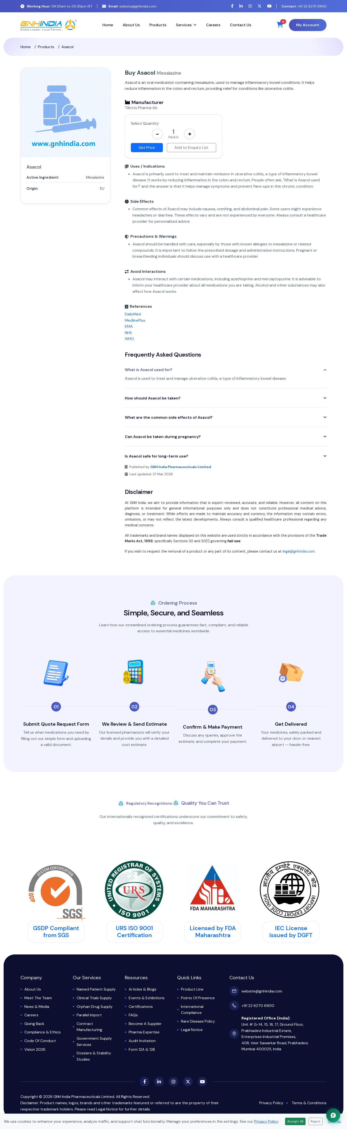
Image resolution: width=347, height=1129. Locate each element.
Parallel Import (89, 1015)
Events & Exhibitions (147, 997)
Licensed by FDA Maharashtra (213, 931)
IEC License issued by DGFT (291, 931)
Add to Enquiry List (191, 147)
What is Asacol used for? (148, 369)
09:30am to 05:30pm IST (56, 6)
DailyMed (133, 314)
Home (107, 24)
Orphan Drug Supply (95, 1006)
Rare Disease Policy (198, 1021)
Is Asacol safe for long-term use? (156, 456)
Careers (213, 24)
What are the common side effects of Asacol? (169, 417)
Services (184, 24)
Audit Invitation (142, 1040)
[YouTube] (269, 6)
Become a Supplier (145, 1023)
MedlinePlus (135, 320)
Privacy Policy (271, 1102)
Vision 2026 (34, 1049)
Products (157, 24)
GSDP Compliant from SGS (56, 931)
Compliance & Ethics (42, 1032)
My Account (307, 24)
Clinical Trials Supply (94, 997)
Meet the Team (38, 997)
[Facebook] (232, 6)
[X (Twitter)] (259, 6)
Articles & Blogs (142, 989)
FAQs (133, 1015)
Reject (315, 1121)
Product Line (192, 989)
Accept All (295, 1121)
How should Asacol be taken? (152, 398)
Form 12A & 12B (142, 1049)
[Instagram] (250, 6)
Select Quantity (145, 123)
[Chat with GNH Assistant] (333, 1115)
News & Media (36, 1006)
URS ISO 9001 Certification (134, 931)
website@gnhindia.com (129, 6)
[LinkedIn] (241, 6)
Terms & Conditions (309, 1102)
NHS (128, 332)
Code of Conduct (40, 1040)
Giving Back (34, 1023)
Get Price (147, 147)
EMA (129, 326)
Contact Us (240, 24)
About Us (131, 24)
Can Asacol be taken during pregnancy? (163, 436)
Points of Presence (198, 997)
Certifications (141, 1006)
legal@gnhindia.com (299, 551)
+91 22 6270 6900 (304, 6)
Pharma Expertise (144, 1032)
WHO (129, 338)
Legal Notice (192, 1029)
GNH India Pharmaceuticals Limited (180, 467)
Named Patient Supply (96, 989)
